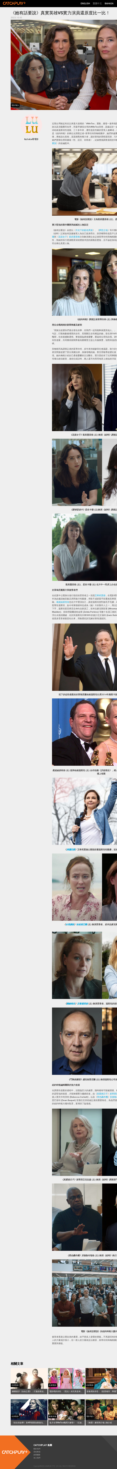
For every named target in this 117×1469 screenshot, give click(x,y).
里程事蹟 (36, 1452)
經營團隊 (36, 1455)
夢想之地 (103, 230)
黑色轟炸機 (102, 1097)
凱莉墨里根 (74, 237)
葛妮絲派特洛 (62, 602)
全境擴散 (70, 924)
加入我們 (36, 1458)
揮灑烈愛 (71, 849)
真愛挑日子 (102, 1093)
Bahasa (109, 3)
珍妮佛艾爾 (81, 924)
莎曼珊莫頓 (82, 1003)
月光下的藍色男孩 (84, 230)
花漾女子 (62, 237)
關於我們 (36, 1449)
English (85, 3)
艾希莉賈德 (100, 595)
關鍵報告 (71, 1003)
